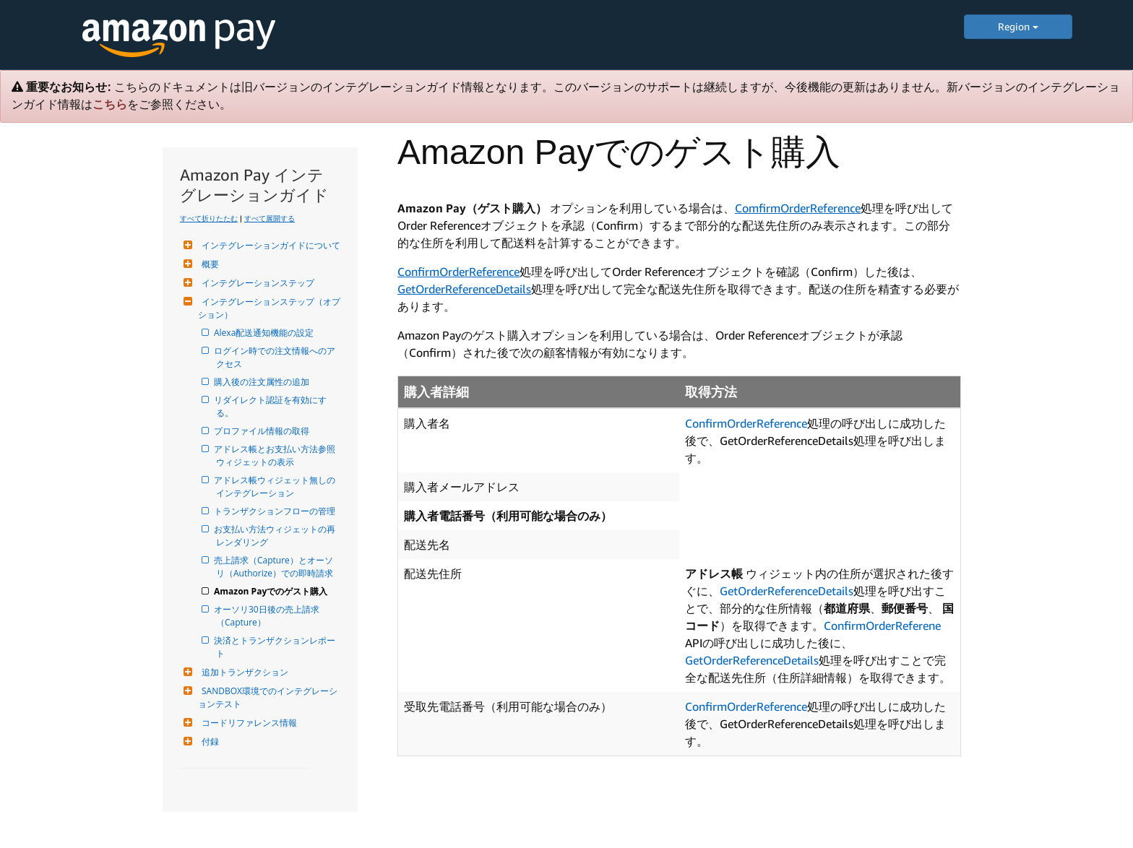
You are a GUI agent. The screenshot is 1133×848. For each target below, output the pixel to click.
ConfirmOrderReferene (882, 625)
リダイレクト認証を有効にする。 (271, 406)
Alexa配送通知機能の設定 (265, 332)
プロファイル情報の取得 (262, 431)
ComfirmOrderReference (798, 208)
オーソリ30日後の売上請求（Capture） (267, 615)
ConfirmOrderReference (458, 271)
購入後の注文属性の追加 (262, 382)
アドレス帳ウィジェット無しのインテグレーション (275, 486)
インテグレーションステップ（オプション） (269, 308)
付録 (208, 741)
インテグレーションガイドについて (269, 245)
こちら (109, 104)
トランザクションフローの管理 (275, 511)
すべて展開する (269, 218)
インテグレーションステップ (256, 283)
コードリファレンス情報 (247, 723)
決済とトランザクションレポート (275, 646)
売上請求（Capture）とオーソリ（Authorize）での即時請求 (274, 566)
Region (1018, 26)
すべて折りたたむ (209, 218)
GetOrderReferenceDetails (464, 289)
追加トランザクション (243, 672)
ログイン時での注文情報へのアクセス (275, 357)
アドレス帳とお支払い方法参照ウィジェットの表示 (275, 455)
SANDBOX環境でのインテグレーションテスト (267, 697)
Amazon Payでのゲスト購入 (271, 591)
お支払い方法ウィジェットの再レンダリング (275, 535)
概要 (208, 264)
